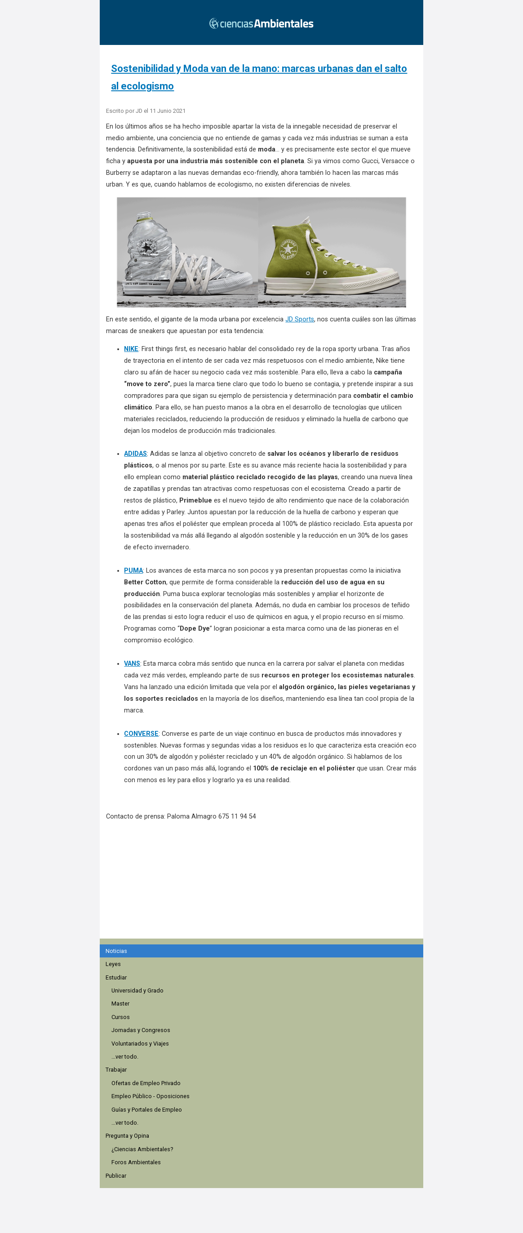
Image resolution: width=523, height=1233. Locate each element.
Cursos (120, 1017)
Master (120, 1003)
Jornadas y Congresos (140, 1030)
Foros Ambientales (136, 1162)
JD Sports (299, 319)
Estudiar (116, 977)
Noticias (116, 951)
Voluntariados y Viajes (140, 1043)
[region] (264, 885)
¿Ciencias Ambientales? (142, 1149)
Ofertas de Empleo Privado (146, 1083)
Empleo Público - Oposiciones (150, 1096)
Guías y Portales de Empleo (146, 1109)
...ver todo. (124, 1056)
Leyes (113, 964)
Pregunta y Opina (127, 1135)
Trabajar (116, 1069)
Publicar (116, 1175)
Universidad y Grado (137, 990)
